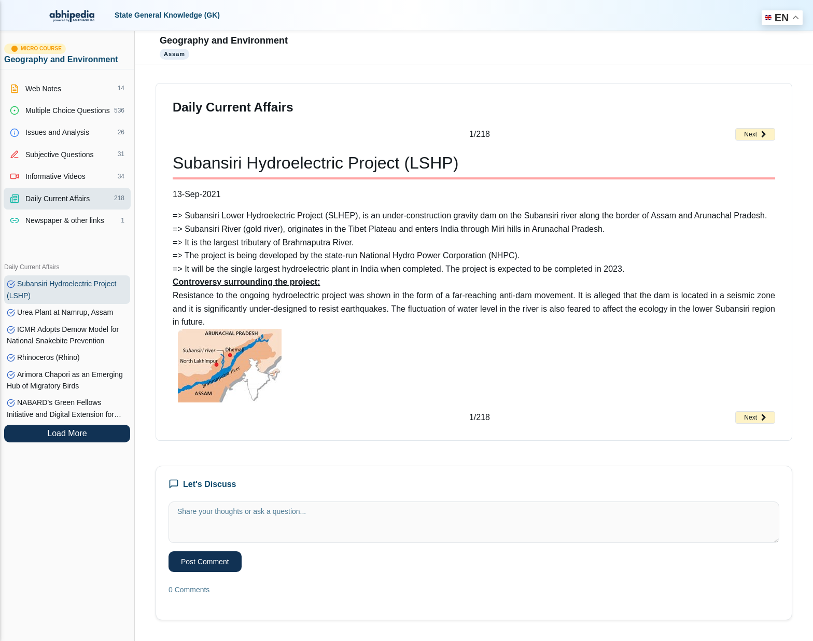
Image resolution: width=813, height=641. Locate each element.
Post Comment (205, 562)
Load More (67, 433)
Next (755, 134)
